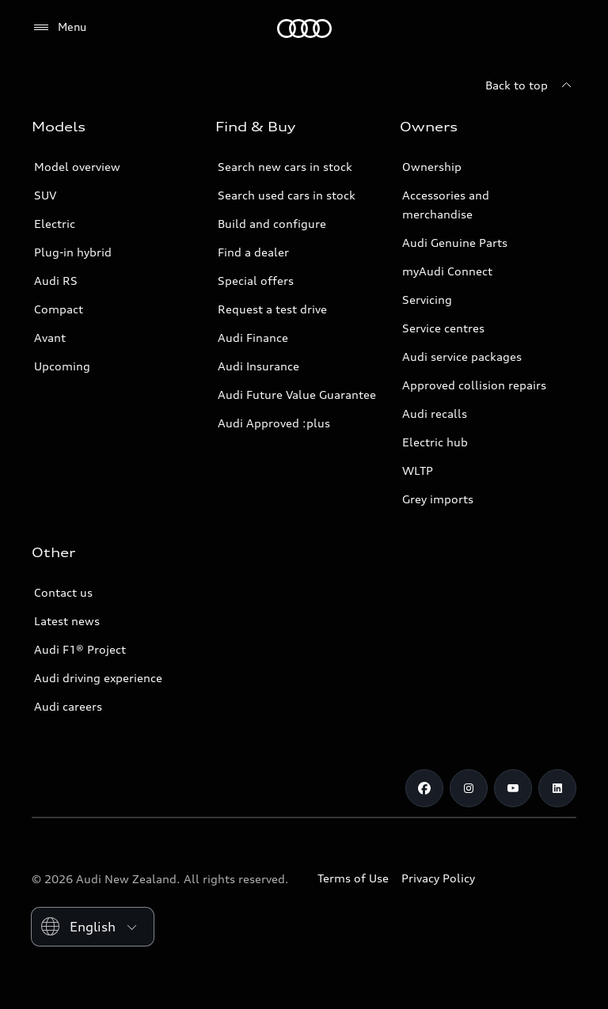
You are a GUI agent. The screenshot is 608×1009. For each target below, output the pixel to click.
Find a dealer (253, 252)
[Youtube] (513, 788)
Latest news (67, 621)
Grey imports (437, 499)
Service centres (443, 328)
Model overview (77, 166)
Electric (54, 223)
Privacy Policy (438, 878)
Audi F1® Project (80, 649)
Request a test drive (272, 309)
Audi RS (56, 280)
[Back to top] (530, 85)
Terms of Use (353, 878)
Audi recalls (434, 413)
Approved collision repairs (474, 385)
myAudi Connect (447, 271)
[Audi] (304, 28)
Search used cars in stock (286, 195)
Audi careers (68, 706)
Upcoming (62, 366)
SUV (45, 195)
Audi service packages (462, 356)
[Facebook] (424, 788)
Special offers (256, 280)
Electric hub (435, 442)
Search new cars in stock (285, 166)
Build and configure (272, 223)
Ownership (432, 166)
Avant (50, 337)
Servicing (427, 299)
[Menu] (59, 27)
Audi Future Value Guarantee (297, 394)
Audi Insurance (258, 366)
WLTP (417, 470)
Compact (58, 309)
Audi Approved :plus (274, 423)
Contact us (63, 592)
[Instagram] (469, 788)
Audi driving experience (98, 678)
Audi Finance (253, 337)
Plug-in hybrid (73, 252)
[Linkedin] (557, 788)
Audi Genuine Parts (454, 242)
